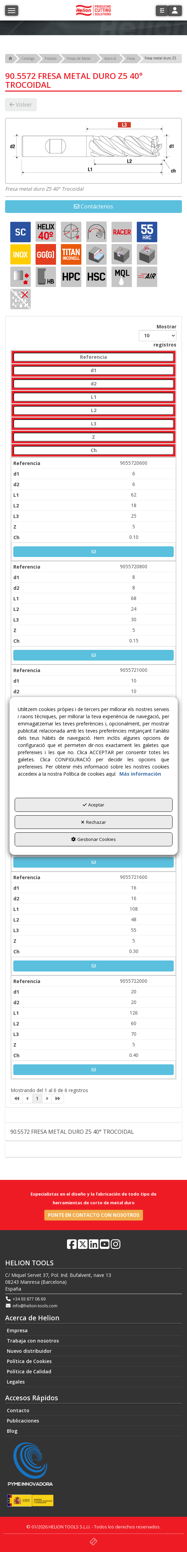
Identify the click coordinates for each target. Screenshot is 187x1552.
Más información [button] (140, 774)
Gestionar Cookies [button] (93, 839)
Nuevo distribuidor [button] (29, 1351)
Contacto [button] (94, 1150)
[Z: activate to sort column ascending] (93, 437)
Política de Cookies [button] (29, 1361)
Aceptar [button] (93, 805)
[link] (17, 1098)
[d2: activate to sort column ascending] (93, 384)
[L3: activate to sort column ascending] (93, 424)
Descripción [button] (94, 1115)
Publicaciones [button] (23, 1420)
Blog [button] (12, 1431)
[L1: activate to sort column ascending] (93, 397)
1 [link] (37, 1098)
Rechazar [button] (93, 822)
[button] (162, 10)
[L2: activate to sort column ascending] (93, 410)
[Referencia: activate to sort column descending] (93, 357)
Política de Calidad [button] (29, 1371)
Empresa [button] (17, 1330)
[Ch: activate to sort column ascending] (93, 450)
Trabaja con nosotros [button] (33, 1340)
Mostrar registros (157, 335)
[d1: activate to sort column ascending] (93, 370)
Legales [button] (16, 1381)
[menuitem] (93, 1330)
